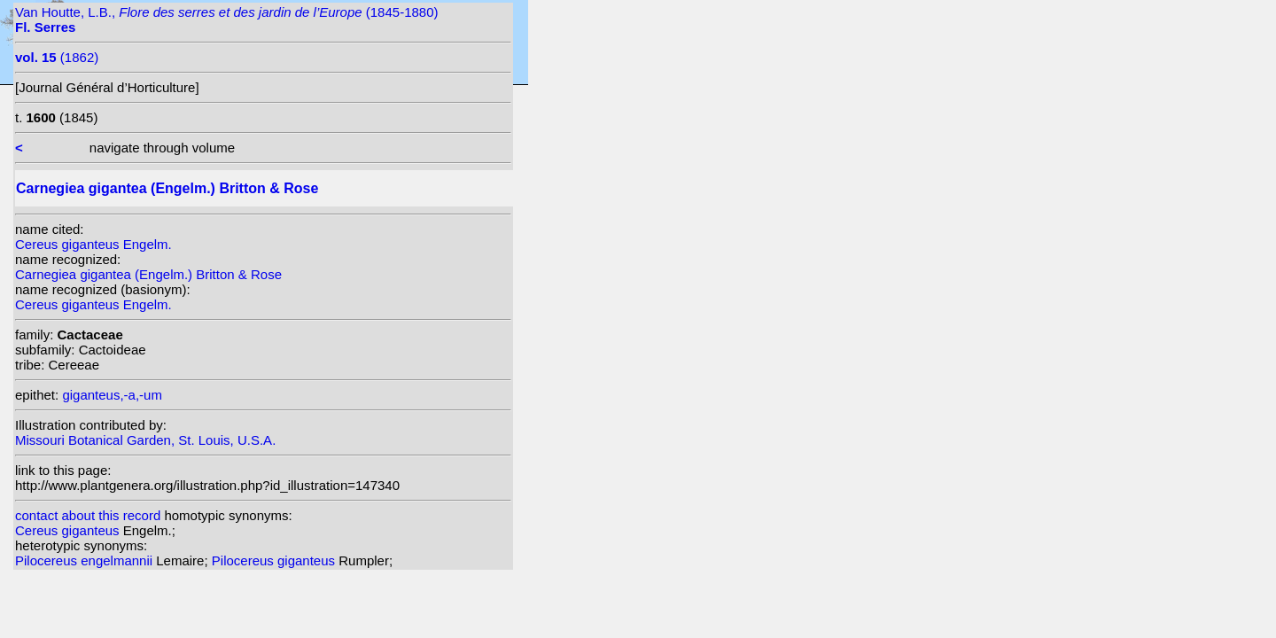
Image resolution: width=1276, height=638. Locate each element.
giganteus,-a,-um (112, 394)
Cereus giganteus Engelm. (93, 244)
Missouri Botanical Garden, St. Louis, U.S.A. (145, 439)
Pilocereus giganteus (275, 560)
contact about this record (87, 515)
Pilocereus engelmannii (85, 560)
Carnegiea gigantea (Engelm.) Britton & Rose (148, 274)
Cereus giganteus (69, 530)
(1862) (56, 57)
